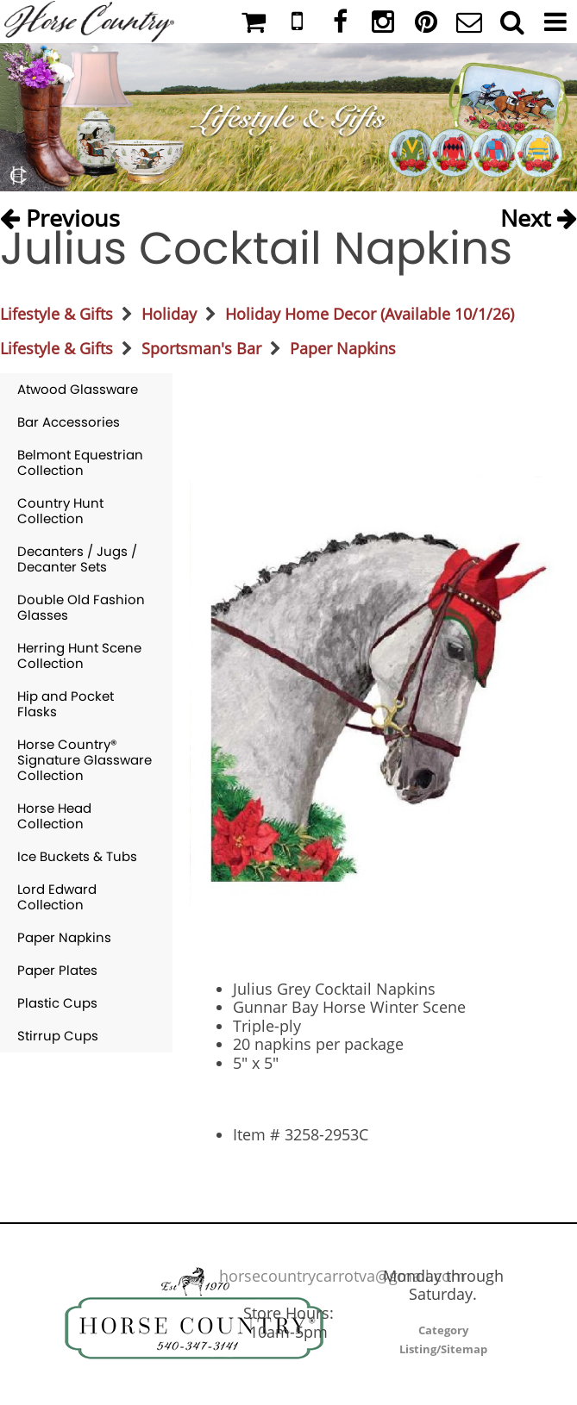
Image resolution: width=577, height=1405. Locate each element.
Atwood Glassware (77, 389)
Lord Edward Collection (57, 897)
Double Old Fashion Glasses (81, 607)
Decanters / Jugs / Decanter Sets (77, 559)
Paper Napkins (343, 348)
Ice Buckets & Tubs (77, 856)
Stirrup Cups (57, 1036)
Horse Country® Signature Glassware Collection (84, 759)
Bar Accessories (68, 422)
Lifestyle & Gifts (56, 313)
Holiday (169, 313)
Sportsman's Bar (201, 348)
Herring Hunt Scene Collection (79, 655)
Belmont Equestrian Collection (80, 462)
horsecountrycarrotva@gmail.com (342, 1275)
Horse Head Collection (54, 816)
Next (538, 213)
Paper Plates (57, 970)
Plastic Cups (57, 1003)
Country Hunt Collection (60, 511)
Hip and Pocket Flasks (65, 704)
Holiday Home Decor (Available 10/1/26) (369, 313)
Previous (60, 213)
